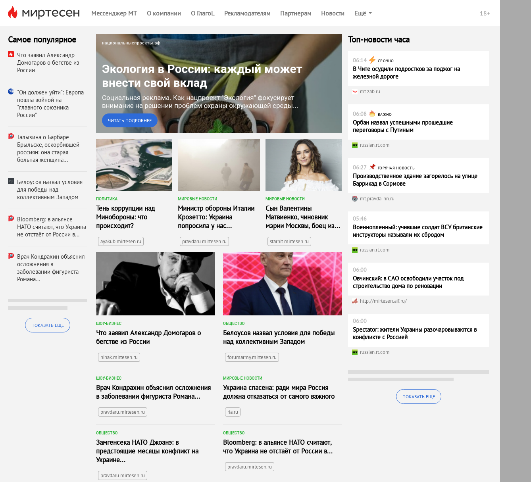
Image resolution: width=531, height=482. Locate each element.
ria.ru (232, 412)
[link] (219, 83)
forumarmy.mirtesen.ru (252, 357)
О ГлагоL (202, 13)
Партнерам (295, 13)
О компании (164, 13)
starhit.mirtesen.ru (289, 241)
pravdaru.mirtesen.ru (204, 241)
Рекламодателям (247, 13)
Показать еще (47, 325)
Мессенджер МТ (114, 13)
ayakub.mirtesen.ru (120, 241)
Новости (332, 13)
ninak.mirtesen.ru (119, 357)
